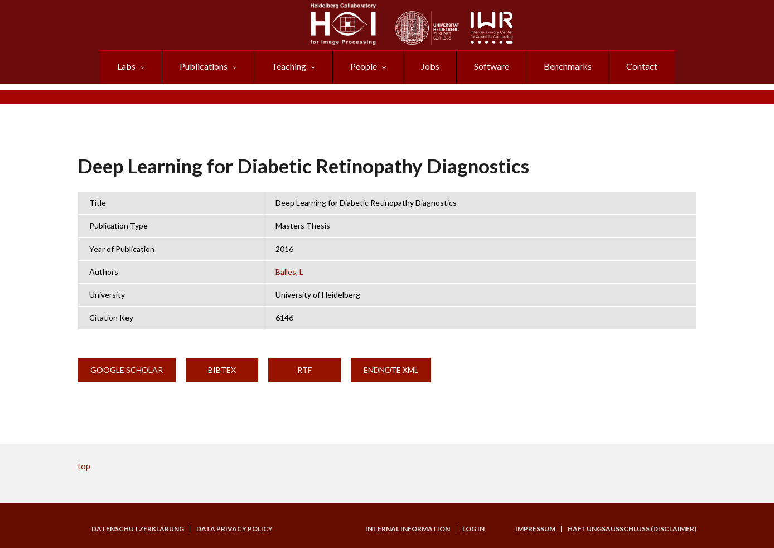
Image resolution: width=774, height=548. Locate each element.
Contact (641, 66)
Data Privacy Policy (234, 529)
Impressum (535, 529)
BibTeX (222, 370)
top (84, 466)
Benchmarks (568, 66)
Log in (473, 529)
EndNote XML (391, 370)
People (363, 66)
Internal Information (407, 529)
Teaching (289, 66)
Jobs (430, 66)
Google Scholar (126, 370)
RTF (304, 370)
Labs (126, 66)
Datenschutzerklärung (137, 529)
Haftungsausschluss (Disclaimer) (632, 529)
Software (491, 66)
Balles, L (289, 272)
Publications (204, 66)
